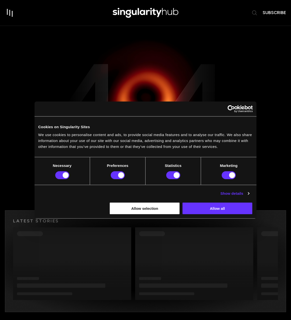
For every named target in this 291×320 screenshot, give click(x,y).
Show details (231, 193)
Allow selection (144, 208)
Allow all (217, 208)
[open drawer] (10, 13)
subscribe (274, 12)
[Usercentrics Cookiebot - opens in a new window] (231, 109)
